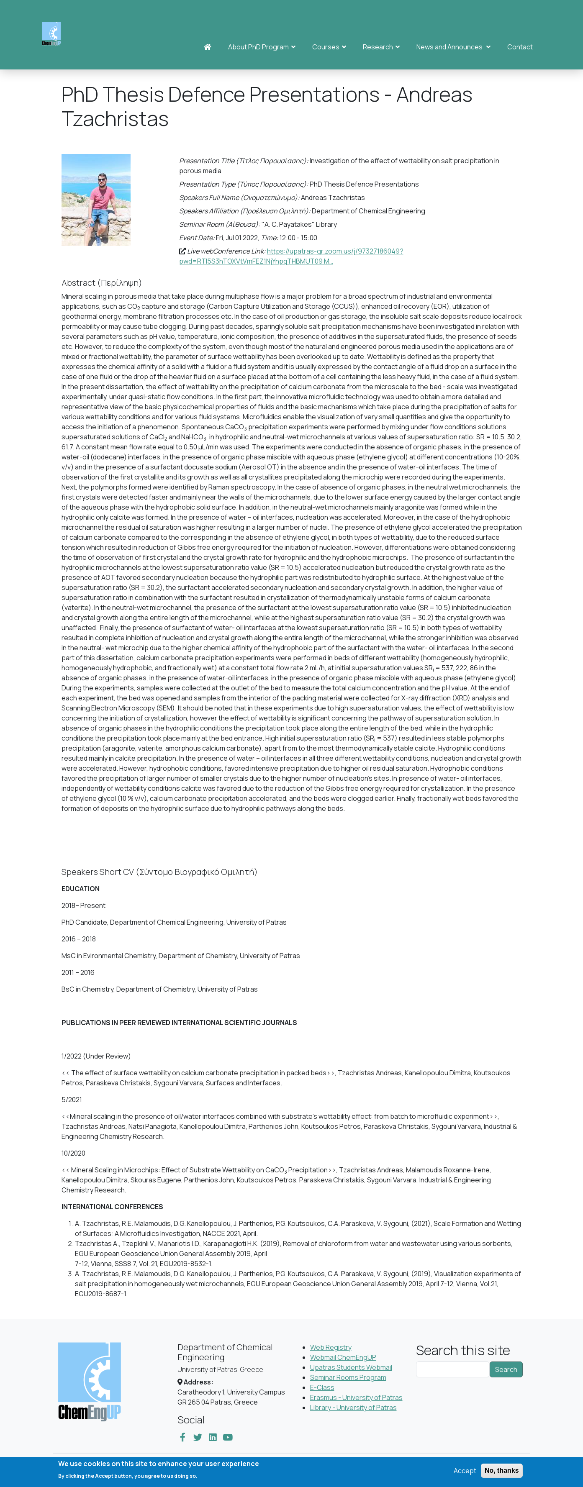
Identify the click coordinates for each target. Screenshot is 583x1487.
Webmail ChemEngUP (343, 1357)
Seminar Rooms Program (348, 1377)
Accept (465, 1473)
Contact (520, 46)
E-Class (322, 1387)
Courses (329, 46)
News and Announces (453, 46)
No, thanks (502, 1473)
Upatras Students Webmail (351, 1367)
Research (381, 46)
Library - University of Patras (353, 1407)
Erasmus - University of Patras (356, 1397)
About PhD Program (261, 46)
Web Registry (331, 1347)
